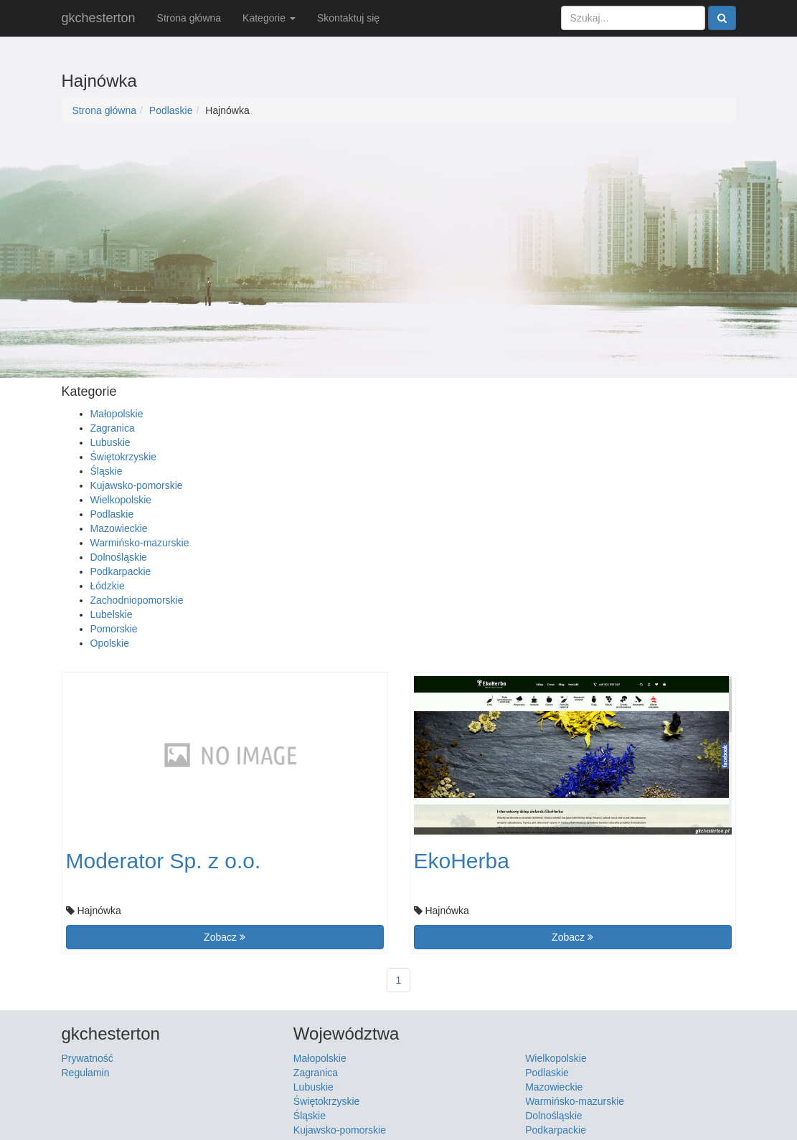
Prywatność (87, 1058)
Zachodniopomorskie (137, 600)
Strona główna (189, 18)
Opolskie (109, 643)
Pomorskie (114, 629)
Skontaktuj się (348, 18)
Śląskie (106, 471)
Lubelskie (111, 614)
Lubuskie (110, 442)
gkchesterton (99, 18)
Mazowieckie (119, 528)
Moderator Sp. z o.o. (163, 861)
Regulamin (86, 1072)
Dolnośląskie (118, 557)
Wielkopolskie (121, 499)
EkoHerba (461, 861)
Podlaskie (171, 110)
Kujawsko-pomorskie (136, 485)
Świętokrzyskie (123, 456)
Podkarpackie (120, 571)
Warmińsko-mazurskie (139, 542)
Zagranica (112, 428)
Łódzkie (107, 586)
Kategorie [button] (269, 18)
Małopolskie (116, 413)
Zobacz (224, 937)
